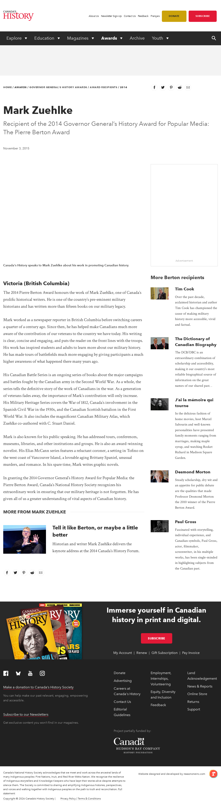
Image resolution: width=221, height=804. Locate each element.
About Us (94, 16)
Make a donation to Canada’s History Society (38, 687)
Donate (174, 16)
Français (155, 16)
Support (193, 709)
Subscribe (203, 16)
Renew (141, 653)
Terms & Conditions (89, 798)
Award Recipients (103, 87)
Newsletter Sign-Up (111, 16)
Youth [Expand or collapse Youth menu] (158, 38)
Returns (193, 702)
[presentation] (24, 539)
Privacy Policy (68, 798)
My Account (122, 653)
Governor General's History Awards (58, 87)
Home (7, 87)
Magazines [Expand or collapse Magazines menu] (78, 38)
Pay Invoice (191, 653)
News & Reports (199, 686)
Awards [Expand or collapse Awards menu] (109, 38)
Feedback (143, 16)
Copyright (9, 798)
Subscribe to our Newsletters (25, 714)
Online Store (197, 694)
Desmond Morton (192, 471)
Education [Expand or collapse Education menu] (44, 38)
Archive (137, 38)
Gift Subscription (165, 653)
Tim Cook (184, 288)
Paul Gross (185, 521)
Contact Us (130, 16)
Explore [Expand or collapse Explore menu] (14, 38)
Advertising (123, 681)
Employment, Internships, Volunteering (161, 678)
